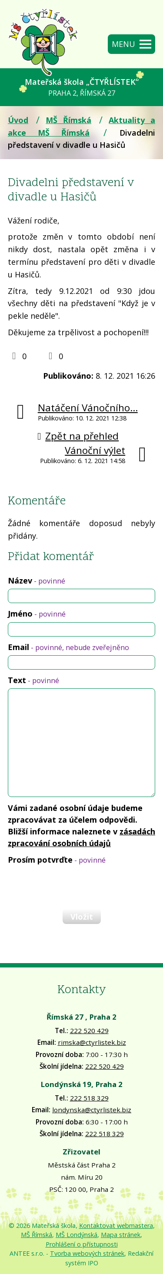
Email (68, 647)
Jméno (37, 613)
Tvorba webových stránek (87, 1253)
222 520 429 (89, 1030)
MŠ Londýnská (76, 1235)
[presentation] (73, 887)
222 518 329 (89, 1098)
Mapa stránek (120, 1235)
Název (36, 580)
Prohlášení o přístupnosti (82, 1244)
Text (33, 680)
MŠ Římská (68, 120)
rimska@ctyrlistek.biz (92, 1042)
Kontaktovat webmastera (116, 1225)
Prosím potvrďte (57, 859)
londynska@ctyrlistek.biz (91, 1109)
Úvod (18, 120)
